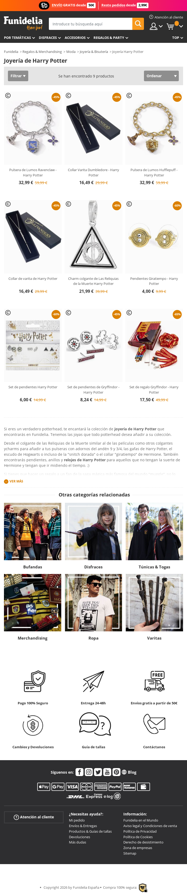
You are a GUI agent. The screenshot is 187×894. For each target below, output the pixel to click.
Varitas (154, 638)
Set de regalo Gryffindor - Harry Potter (154, 390)
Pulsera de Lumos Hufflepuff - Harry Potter (153, 172)
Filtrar (16, 75)
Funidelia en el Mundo (140, 820)
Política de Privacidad (140, 831)
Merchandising (32, 638)
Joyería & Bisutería (94, 51)
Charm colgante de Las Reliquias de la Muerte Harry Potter (93, 281)
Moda (71, 51)
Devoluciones (79, 836)
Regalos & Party (109, 37)
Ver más (16, 481)
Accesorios (75, 37)
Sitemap (129, 853)
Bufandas (32, 566)
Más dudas (77, 842)
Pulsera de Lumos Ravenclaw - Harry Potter (33, 172)
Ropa (93, 638)
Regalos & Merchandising (42, 51)
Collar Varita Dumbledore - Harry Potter (93, 172)
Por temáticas (17, 37)
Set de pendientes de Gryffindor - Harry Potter (93, 390)
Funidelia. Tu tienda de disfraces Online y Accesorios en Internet (23, 23)
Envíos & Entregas (83, 825)
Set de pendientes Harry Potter (32, 387)
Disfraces (48, 37)
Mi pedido (77, 820)
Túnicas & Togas (154, 566)
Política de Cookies (138, 836)
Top (175, 37)
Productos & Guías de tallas (90, 831)
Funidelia (11, 51)
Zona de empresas (137, 847)
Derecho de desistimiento (143, 842)
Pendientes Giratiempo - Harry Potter (154, 281)
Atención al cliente (34, 817)
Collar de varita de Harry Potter (32, 278)
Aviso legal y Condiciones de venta (150, 825)
